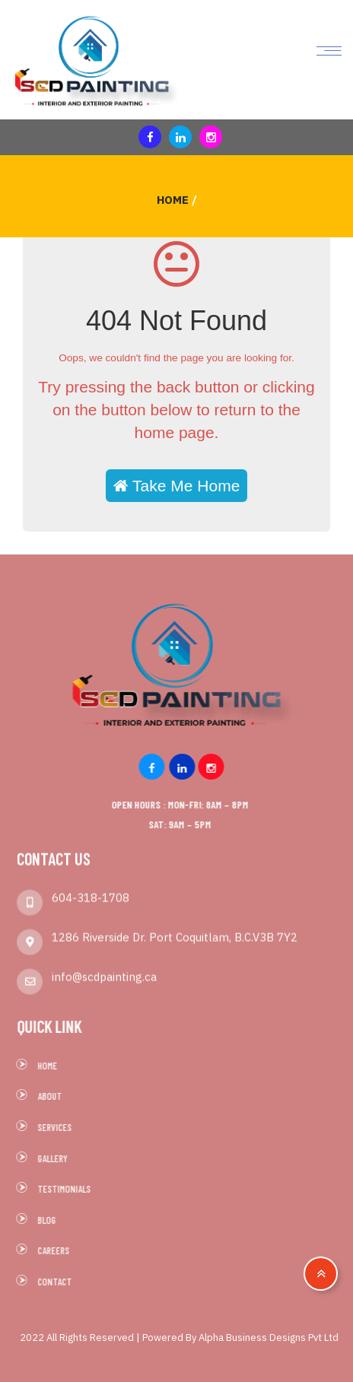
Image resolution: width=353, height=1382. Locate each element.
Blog (51, 1220)
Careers (58, 1250)
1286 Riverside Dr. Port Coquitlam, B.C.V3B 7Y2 (174, 933)
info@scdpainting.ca (104, 972)
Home (173, 199)
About (54, 1096)
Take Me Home (176, 485)
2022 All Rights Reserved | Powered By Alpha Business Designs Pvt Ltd (179, 1337)
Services (59, 1127)
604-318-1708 (90, 893)
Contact (59, 1282)
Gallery (57, 1158)
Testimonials (68, 1189)
